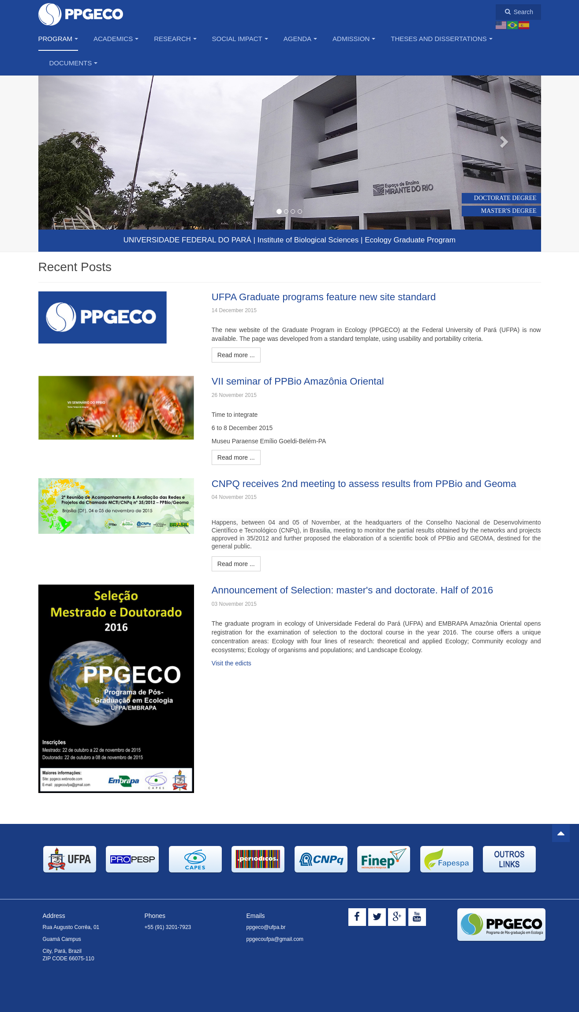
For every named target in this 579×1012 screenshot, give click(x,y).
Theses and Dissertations (442, 38)
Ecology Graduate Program (410, 240)
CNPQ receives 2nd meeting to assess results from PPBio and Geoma (370, 483)
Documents (73, 63)
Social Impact (240, 38)
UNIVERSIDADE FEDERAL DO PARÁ (187, 240)
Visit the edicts (231, 663)
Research (175, 38)
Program (58, 38)
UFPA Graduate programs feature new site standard (328, 296)
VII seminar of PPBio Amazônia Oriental (301, 381)
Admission (353, 38)
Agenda (300, 38)
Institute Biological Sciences (308, 240)
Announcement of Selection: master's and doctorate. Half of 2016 (358, 590)
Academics (115, 38)
